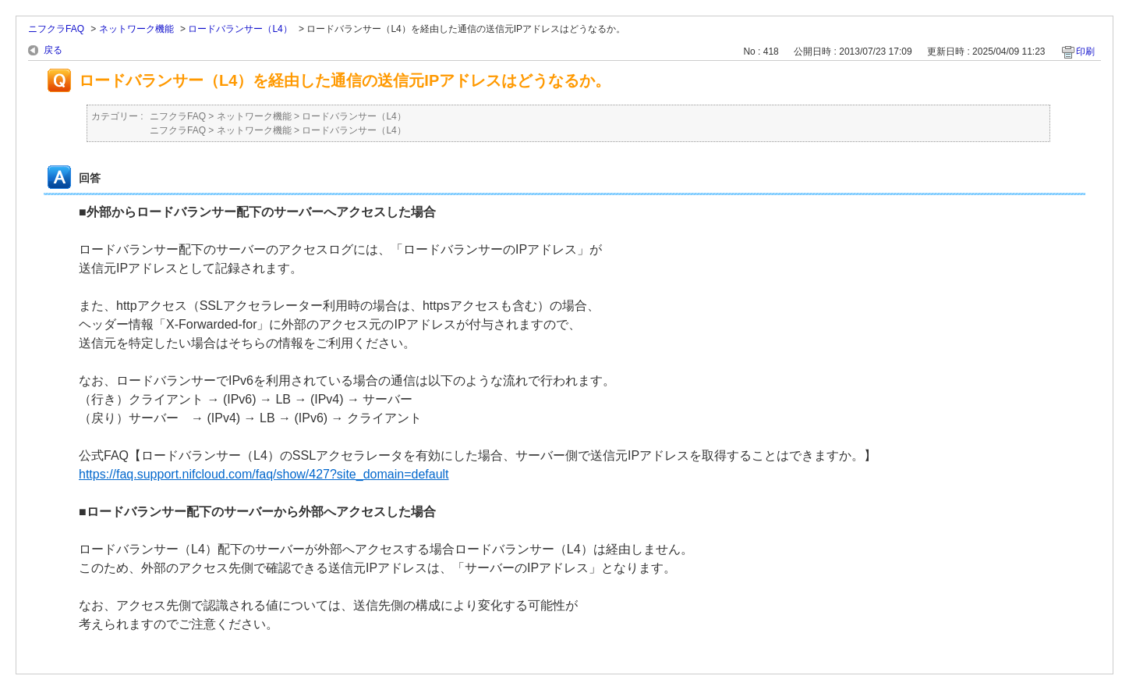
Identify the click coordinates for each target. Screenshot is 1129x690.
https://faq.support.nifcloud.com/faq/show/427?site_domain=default (264, 474)
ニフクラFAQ (56, 28)
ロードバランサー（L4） (240, 28)
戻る (53, 49)
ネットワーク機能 (136, 28)
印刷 (1085, 51)
